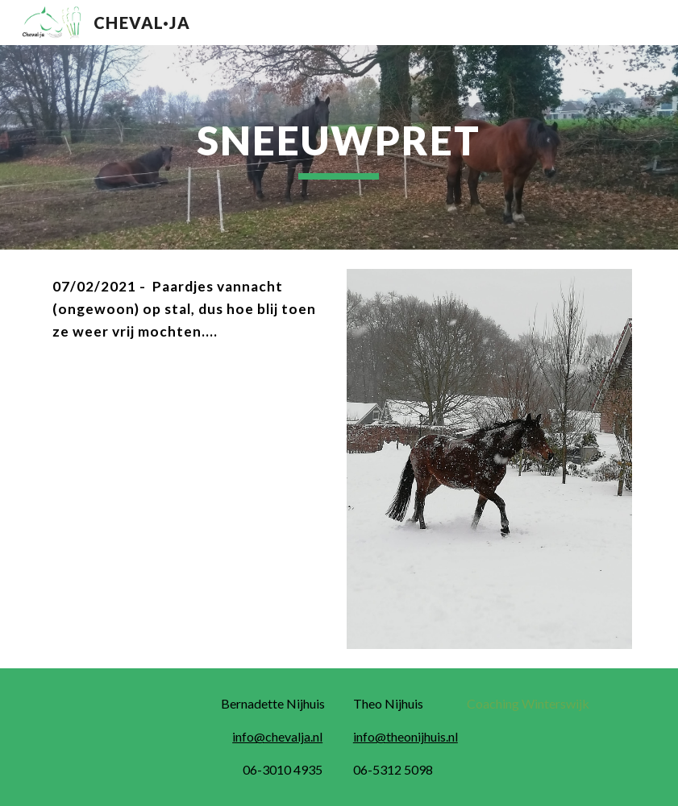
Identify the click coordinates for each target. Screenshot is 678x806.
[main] (338, 147)
